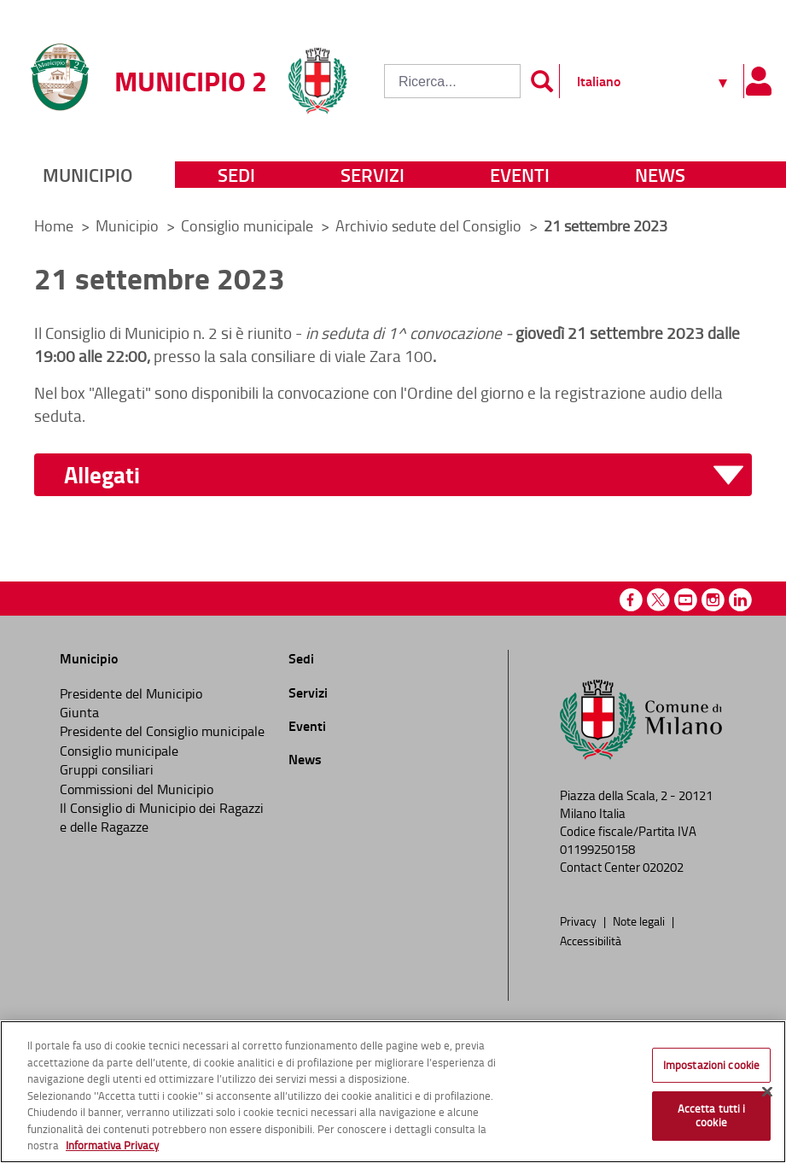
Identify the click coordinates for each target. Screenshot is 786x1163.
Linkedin (740, 599)
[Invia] (542, 81)
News (660, 174)
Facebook (631, 599)
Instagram (713, 599)
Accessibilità (590, 940)
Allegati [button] (102, 475)
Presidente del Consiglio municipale (162, 731)
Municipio (87, 174)
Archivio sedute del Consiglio (430, 225)
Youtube (685, 599)
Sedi (236, 174)
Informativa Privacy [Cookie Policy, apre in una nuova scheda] (112, 1145)
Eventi (520, 174)
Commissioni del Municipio (136, 789)
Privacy (579, 920)
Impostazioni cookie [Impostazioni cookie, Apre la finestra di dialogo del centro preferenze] (711, 1064)
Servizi (373, 174)
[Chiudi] (767, 1091)
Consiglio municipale (249, 225)
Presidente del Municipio (131, 693)
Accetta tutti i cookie (712, 1115)
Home (53, 225)
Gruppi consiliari (107, 769)
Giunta (79, 712)
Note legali (640, 920)
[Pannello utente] (758, 81)
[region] (393, 1091)
